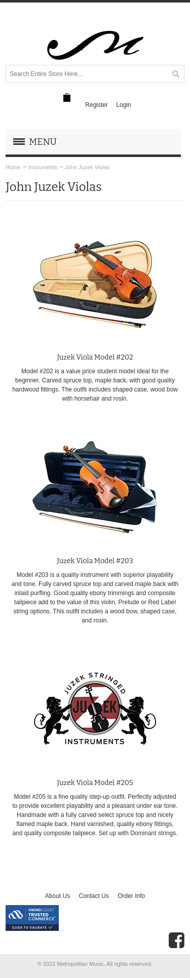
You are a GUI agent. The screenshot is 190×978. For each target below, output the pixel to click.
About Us (57, 895)
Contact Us (93, 895)
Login (123, 104)
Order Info (131, 895)
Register (96, 104)
